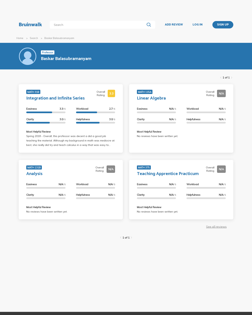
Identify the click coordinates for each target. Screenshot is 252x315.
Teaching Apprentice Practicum (168, 173)
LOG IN (198, 24)
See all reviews (216, 226)
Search (34, 38)
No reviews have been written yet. (157, 136)
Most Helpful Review (38, 131)
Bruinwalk (30, 25)
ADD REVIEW (174, 24)
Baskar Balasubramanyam (59, 38)
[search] (98, 25)
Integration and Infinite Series (55, 98)
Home (19, 38)
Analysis (34, 173)
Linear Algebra (151, 98)
